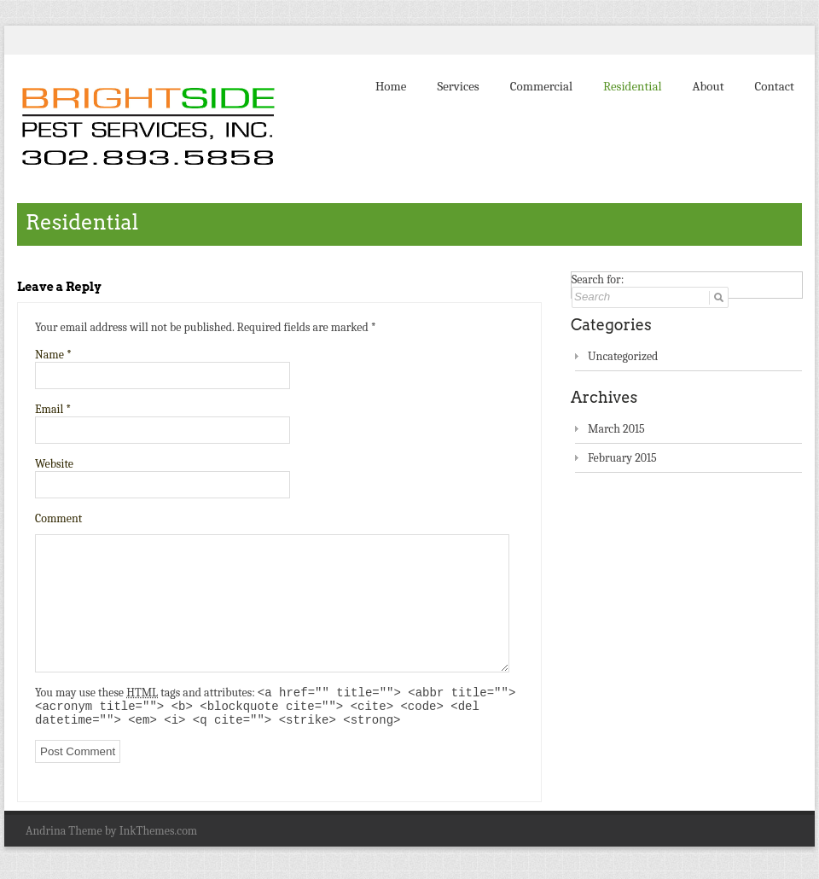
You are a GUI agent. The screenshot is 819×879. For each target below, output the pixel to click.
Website (54, 464)
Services (458, 86)
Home (390, 86)
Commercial (541, 86)
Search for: (598, 279)
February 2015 (622, 458)
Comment (58, 518)
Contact (774, 86)
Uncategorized (623, 356)
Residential (632, 86)
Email (53, 409)
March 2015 (616, 429)
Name (53, 354)
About (708, 86)
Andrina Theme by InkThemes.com (111, 837)
